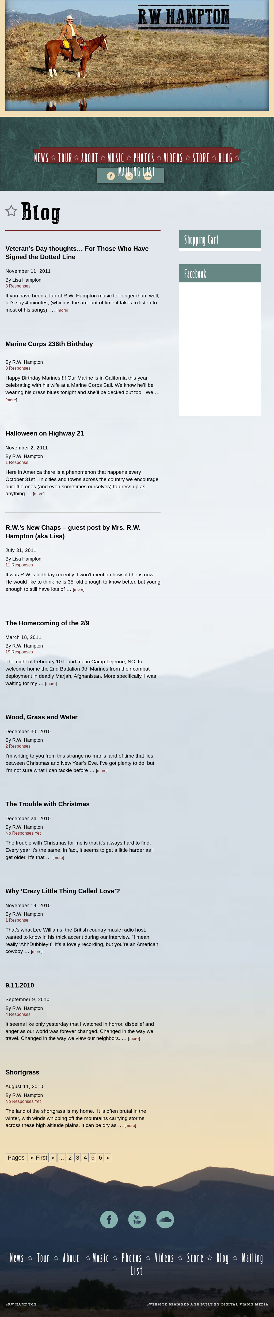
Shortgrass (22, 1072)
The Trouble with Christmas (47, 804)
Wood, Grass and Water (41, 717)
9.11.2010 (19, 985)
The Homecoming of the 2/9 (47, 623)
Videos (174, 157)
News (41, 157)
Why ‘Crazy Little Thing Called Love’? (62, 891)
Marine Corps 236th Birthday (49, 343)
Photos (144, 157)
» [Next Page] (108, 1157)
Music (116, 157)
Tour (65, 157)
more (62, 310)
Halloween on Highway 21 (44, 433)
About (90, 157)
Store (201, 157)
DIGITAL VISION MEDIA (245, 1304)
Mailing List (137, 170)
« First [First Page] (39, 1157)
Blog (226, 157)
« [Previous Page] (53, 1157)
